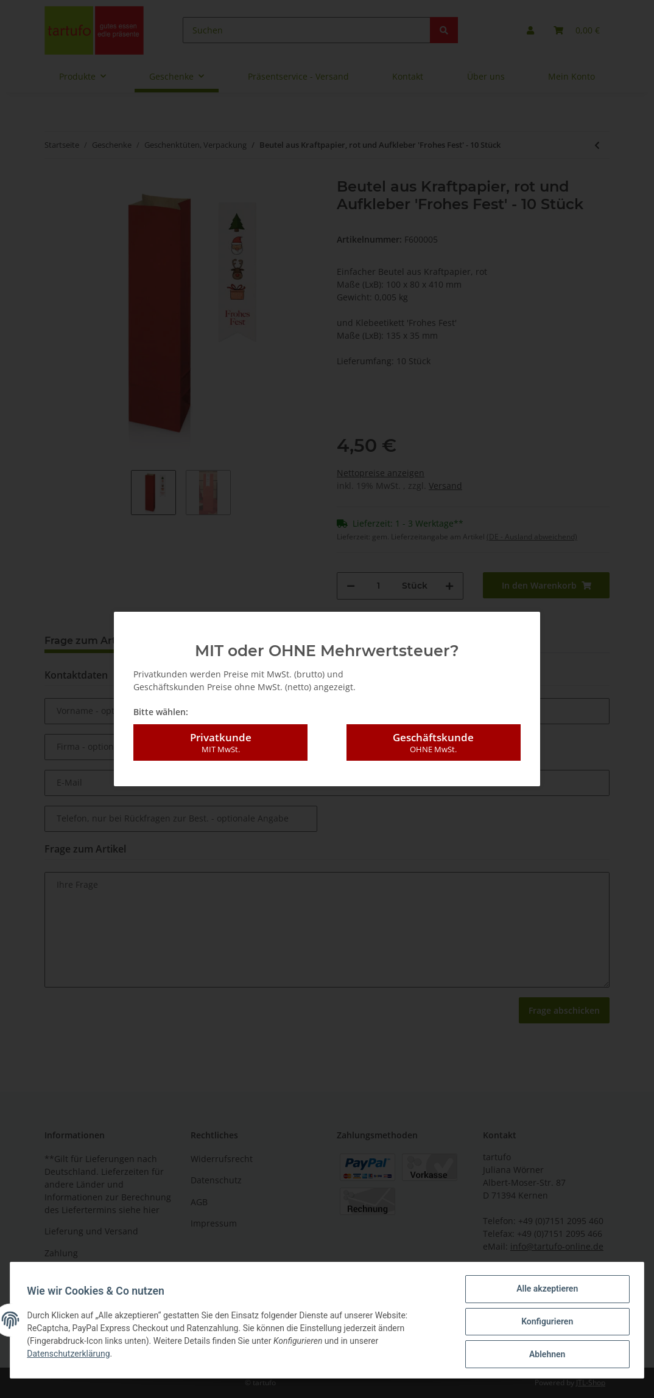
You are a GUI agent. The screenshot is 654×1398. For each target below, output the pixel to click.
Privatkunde (220, 736)
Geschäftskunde (433, 736)
